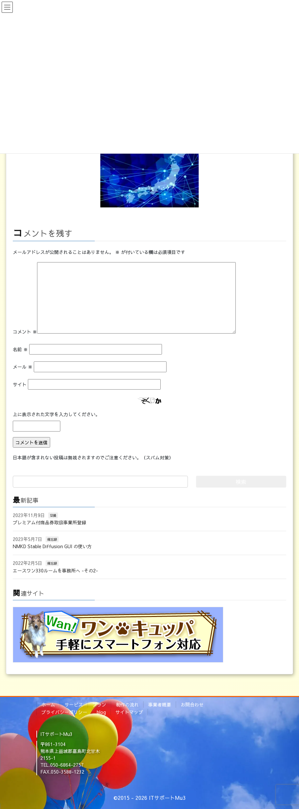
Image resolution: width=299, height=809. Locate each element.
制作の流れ (127, 704)
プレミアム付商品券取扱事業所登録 (49, 522)
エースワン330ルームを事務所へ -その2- (55, 570)
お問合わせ (192, 704)
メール (22, 366)
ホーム (48, 704)
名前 (20, 349)
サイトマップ (129, 712)
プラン (99, 704)
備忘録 (52, 539)
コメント (25, 331)
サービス (74, 704)
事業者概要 (159, 704)
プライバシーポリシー (64, 712)
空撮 (53, 515)
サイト (20, 384)
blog (101, 712)
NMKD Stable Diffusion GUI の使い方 (52, 546)
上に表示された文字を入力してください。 (56, 414)
